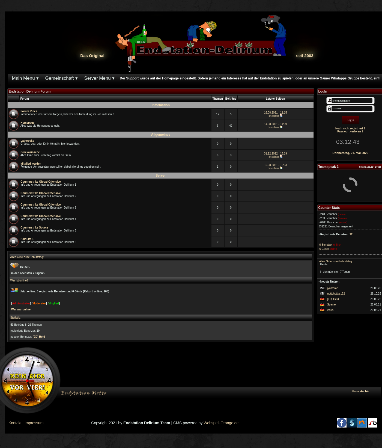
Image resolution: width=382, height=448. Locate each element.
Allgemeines (161, 135)
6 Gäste (324, 248)
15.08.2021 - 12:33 (275, 165)
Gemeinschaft (59, 78)
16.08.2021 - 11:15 (275, 112)
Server (161, 175)
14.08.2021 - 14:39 (275, 124)
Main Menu (23, 78)
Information (161, 105)
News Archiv (364, 391)
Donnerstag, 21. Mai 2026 (350, 153)
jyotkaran (332, 288)
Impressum (34, 423)
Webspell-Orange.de (221, 423)
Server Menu (97, 78)
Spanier (331, 304)
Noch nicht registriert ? (350, 128)
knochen (273, 115)
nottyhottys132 (336, 293)
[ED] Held (333, 299)
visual (330, 309)
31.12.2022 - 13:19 (275, 153)
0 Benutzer (326, 244)
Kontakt (14, 423)
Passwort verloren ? (350, 131)
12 (351, 234)
